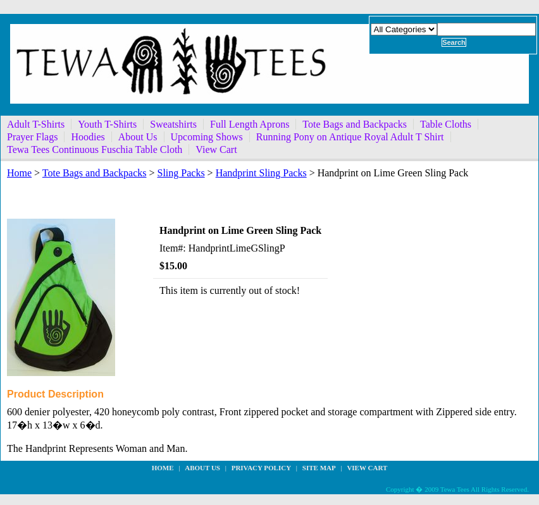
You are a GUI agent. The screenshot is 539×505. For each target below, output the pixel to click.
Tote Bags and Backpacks (354, 124)
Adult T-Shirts (36, 124)
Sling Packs (180, 172)
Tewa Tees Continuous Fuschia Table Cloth (94, 149)
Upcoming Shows (207, 136)
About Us (138, 136)
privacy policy (261, 468)
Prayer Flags (32, 136)
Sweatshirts (173, 124)
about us (202, 468)
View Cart (216, 149)
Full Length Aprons (249, 124)
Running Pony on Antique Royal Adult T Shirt (350, 136)
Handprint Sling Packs (261, 172)
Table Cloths (445, 124)
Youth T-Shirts (107, 124)
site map (319, 468)
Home (19, 172)
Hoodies (87, 136)
